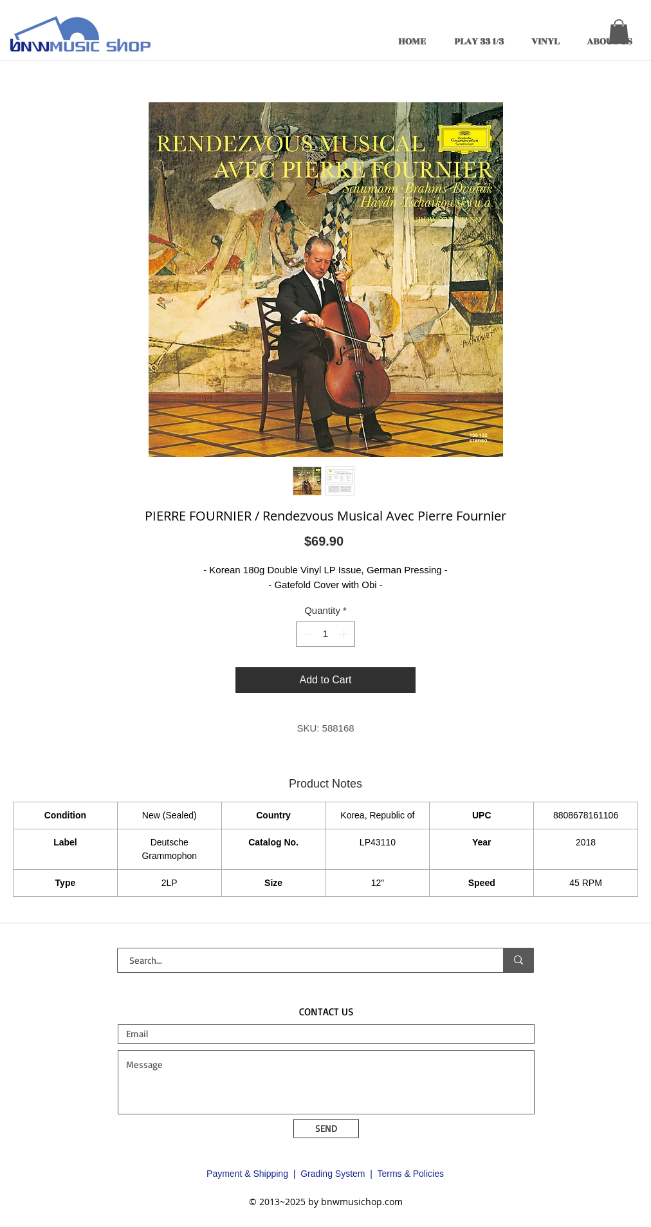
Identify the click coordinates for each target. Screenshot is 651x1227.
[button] (619, 31)
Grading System (332, 1173)
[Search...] (302, 960)
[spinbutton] (325, 634)
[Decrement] (306, 634)
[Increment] (345, 634)
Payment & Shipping (247, 1173)
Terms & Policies (410, 1173)
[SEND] (326, 1128)
